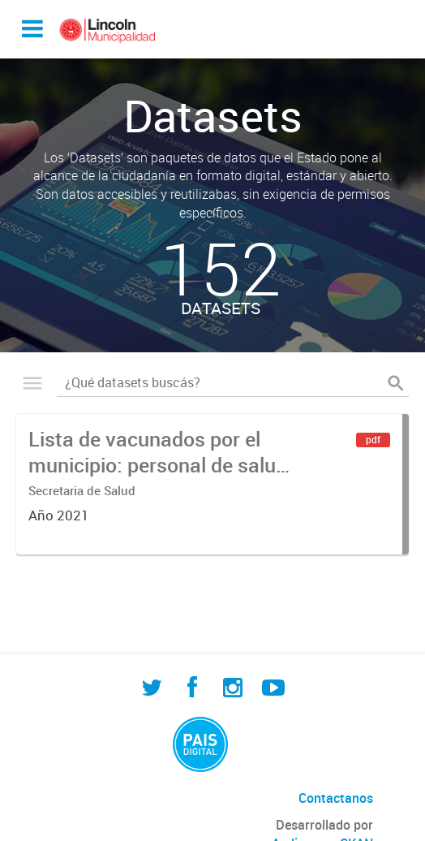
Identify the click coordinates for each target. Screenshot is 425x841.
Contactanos (335, 798)
